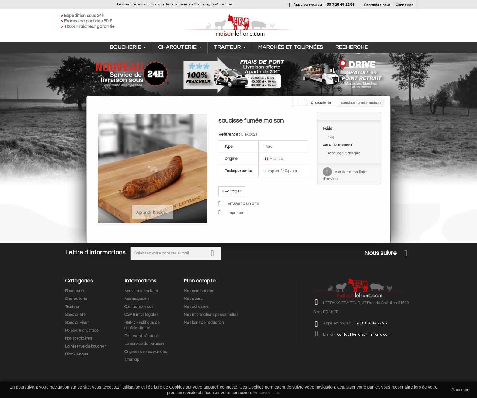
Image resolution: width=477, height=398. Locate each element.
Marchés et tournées (290, 47)
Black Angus (76, 354)
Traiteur (230, 47)
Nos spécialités (78, 338)
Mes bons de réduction (204, 322)
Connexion (404, 5)
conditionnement (338, 145)
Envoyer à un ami (243, 204)
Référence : (229, 134)
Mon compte (200, 281)
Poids (328, 128)
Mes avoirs (193, 299)
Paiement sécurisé (141, 336)
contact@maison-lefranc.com (364, 334)
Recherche (351, 47)
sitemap (131, 360)
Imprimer (236, 213)
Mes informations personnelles (211, 315)
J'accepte (460, 389)
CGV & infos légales (141, 315)
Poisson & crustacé (82, 330)
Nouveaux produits (141, 291)
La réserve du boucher (85, 346)
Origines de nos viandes (145, 352)
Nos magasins (136, 299)
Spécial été (75, 315)
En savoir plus (266, 392)
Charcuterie (179, 47)
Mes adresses (196, 307)
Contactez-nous (377, 5)
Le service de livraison (144, 344)
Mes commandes (199, 291)
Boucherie (128, 47)
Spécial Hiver (77, 322)
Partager (231, 191)
